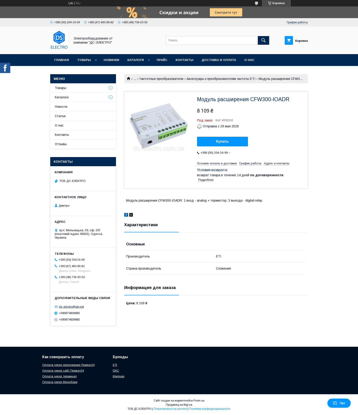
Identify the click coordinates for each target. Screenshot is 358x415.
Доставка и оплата (219, 60)
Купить (222, 141)
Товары (84, 60)
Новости (61, 106)
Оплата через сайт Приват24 (63, 370)
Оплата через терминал (59, 376)
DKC (116, 370)
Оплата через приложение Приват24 (68, 365)
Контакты (184, 60)
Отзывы (61, 144)
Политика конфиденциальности (209, 408)
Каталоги (135, 60)
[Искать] (263, 40)
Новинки (111, 60)
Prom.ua (199, 400)
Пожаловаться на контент (170, 408)
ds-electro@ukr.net (71, 306)
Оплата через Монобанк (59, 382)
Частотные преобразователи (161, 79)
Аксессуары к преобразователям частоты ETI (221, 79)
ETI (115, 365)
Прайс (162, 60)
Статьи (60, 116)
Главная (61, 60)
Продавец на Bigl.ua (179, 404)
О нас (249, 60)
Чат (339, 403)
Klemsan (118, 376)
